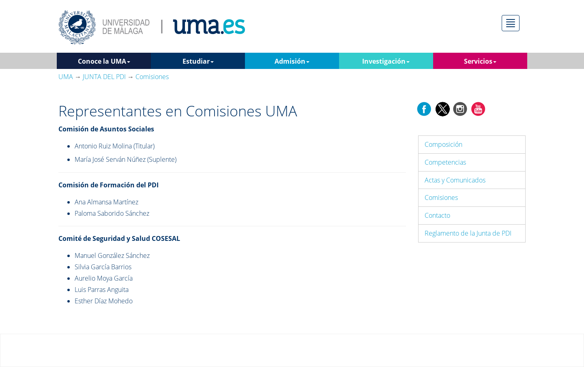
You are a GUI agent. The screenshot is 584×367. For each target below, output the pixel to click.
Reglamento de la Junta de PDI (468, 233)
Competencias (445, 162)
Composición (443, 144)
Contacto (437, 215)
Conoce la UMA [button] (104, 61)
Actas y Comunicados (455, 180)
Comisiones (441, 197)
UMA (65, 76)
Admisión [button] (292, 61)
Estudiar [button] (198, 61)
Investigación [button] (386, 61)
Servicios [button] (480, 61)
